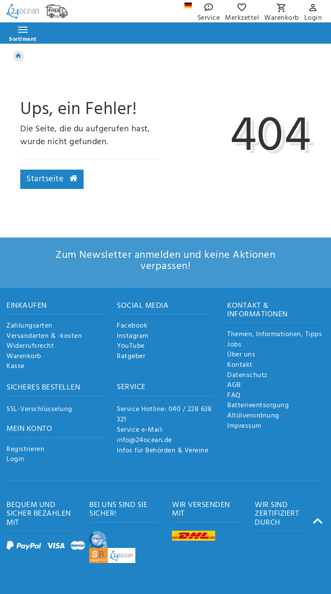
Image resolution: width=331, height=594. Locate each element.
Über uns (241, 355)
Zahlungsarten (29, 326)
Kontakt (240, 365)
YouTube (131, 346)
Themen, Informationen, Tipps (274, 335)
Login (15, 460)
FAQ (233, 396)
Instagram (133, 336)
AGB (234, 386)
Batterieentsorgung (258, 406)
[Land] (188, 5)
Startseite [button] (52, 179)
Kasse (15, 367)
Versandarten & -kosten (44, 336)
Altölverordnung (253, 416)
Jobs (234, 345)
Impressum (244, 426)
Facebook (132, 326)
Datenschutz (247, 376)
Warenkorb (23, 357)
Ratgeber (131, 357)
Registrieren (25, 450)
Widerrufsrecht (30, 346)
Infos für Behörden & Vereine (162, 450)
